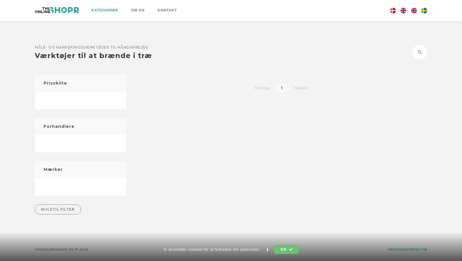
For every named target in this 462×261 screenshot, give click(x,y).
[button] (268, 249)
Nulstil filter (58, 209)
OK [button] (286, 249)
